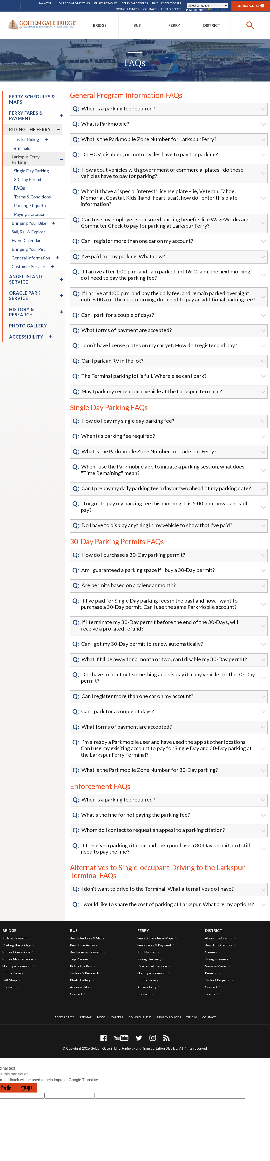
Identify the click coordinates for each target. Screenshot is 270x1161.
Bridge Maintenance (17, 959)
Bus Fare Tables (105, 3)
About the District (219, 938)
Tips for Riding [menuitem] (25, 139)
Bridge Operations (16, 952)
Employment (171, 9)
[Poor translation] (26, 1088)
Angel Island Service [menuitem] (25, 279)
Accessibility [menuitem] (26, 336)
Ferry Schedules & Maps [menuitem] (32, 99)
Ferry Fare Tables (135, 3)
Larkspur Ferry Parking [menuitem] (26, 159)
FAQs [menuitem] (19, 188)
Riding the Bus (81, 966)
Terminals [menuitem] (21, 148)
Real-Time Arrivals (83, 945)
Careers (211, 952)
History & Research (17, 966)
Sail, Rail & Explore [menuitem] (29, 231)
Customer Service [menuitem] (28, 266)
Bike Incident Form (166, 3)
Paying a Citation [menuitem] (30, 214)
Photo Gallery (12, 973)
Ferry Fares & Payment (154, 945)
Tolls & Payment (14, 938)
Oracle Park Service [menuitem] (24, 295)
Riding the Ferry (149, 959)
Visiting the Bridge (16, 945)
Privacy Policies (169, 1017)
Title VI (191, 1017)
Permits (211, 973)
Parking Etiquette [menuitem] (30, 205)
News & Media (216, 966)
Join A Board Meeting (73, 3)
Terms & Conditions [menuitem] (32, 196)
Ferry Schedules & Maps (155, 938)
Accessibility (79, 987)
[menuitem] (99, 25)
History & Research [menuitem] (21, 312)
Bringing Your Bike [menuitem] (29, 223)
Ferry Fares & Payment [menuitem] (26, 115)
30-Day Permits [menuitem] (28, 179)
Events (210, 994)
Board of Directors (219, 945)
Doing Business (127, 9)
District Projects (217, 980)
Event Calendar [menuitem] (26, 240)
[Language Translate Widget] (207, 5)
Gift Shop (9, 980)
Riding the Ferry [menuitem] (30, 129)
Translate (216, 9)
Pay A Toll (46, 3)
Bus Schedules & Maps (87, 938)
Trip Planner (79, 959)
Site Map (85, 1017)
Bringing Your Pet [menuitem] (28, 249)
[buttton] (250, 25)
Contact (150, 9)
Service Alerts (250, 5)
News (101, 1017)
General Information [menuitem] (31, 257)
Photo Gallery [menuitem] (28, 325)
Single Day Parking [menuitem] (31, 170)
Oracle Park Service (152, 966)
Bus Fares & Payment (86, 952)
